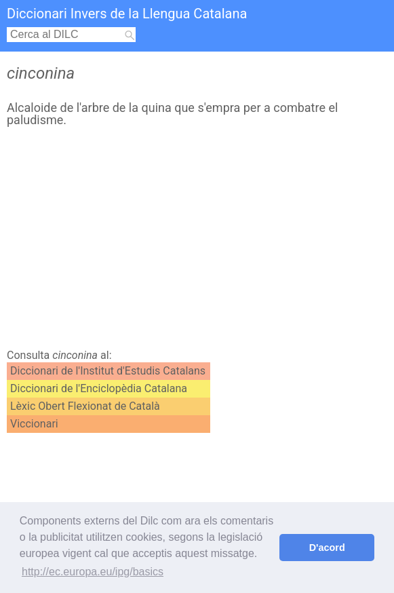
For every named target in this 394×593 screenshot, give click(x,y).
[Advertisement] (194, 242)
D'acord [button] (327, 547)
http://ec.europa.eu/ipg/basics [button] (92, 571)
